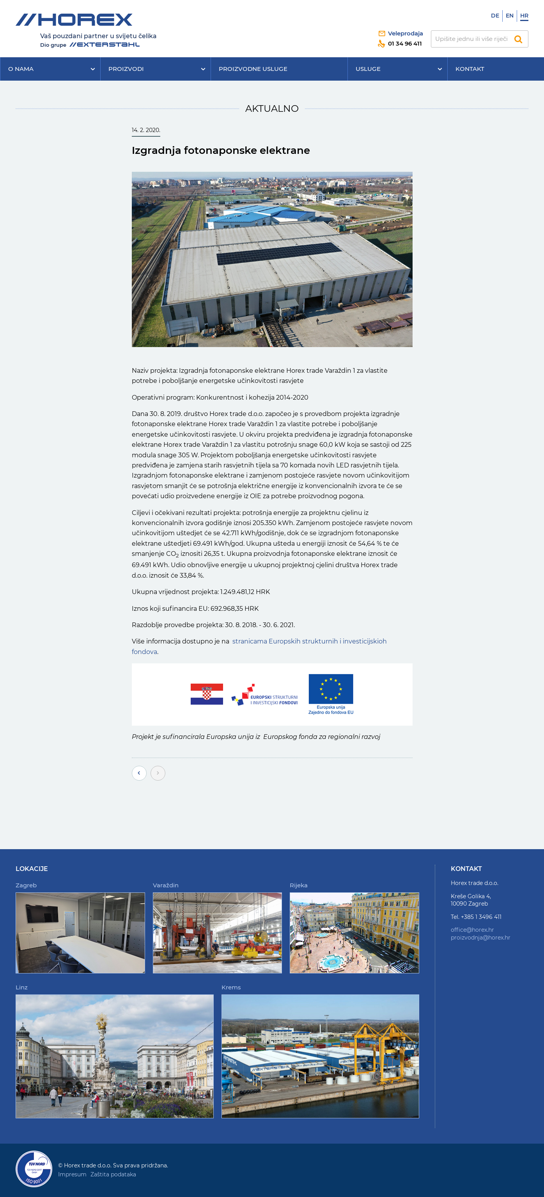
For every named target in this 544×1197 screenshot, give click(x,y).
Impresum (72, 1174)
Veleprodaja (405, 33)
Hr (524, 15)
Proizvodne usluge (253, 68)
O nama (21, 68)
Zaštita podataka (113, 1174)
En (510, 15)
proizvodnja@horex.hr (480, 937)
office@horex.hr (472, 929)
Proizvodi (126, 68)
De (495, 15)
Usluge (368, 68)
